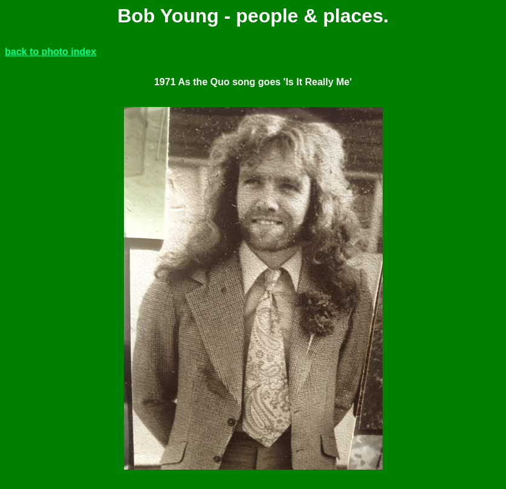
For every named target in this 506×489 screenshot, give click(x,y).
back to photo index (50, 52)
